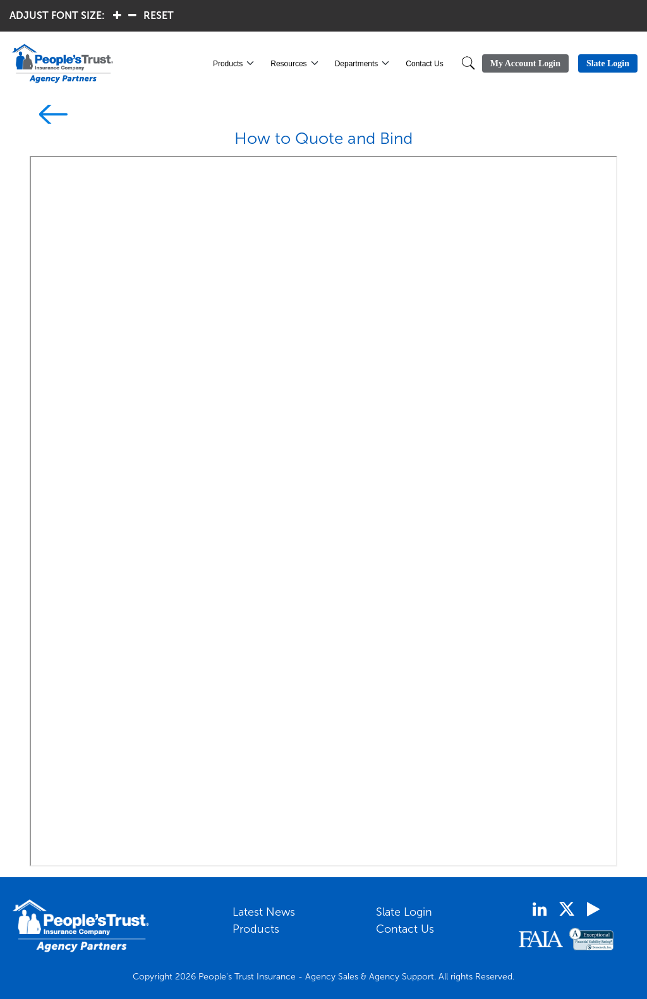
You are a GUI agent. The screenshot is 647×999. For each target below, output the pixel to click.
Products (228, 63)
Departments (356, 63)
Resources (288, 63)
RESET (158, 15)
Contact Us (424, 63)
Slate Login (404, 912)
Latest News (264, 912)
